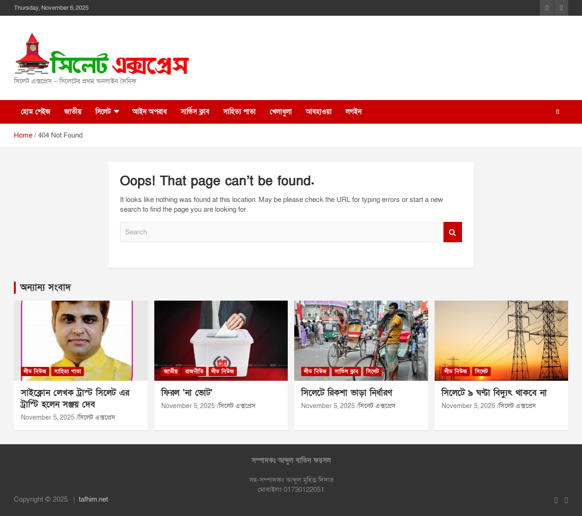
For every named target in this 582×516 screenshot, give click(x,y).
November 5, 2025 (48, 417)
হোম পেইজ (36, 111)
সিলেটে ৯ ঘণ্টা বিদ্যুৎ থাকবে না (494, 393)
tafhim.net (93, 499)
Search (452, 232)
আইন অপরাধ (150, 111)
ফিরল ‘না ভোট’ (187, 393)
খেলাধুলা (281, 111)
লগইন (353, 111)
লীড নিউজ (35, 371)
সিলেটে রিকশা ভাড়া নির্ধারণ (346, 393)
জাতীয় (73, 111)
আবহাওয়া (319, 111)
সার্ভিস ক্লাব (195, 111)
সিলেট (103, 111)
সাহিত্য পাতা (239, 111)
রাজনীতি (194, 371)
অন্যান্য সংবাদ (45, 288)
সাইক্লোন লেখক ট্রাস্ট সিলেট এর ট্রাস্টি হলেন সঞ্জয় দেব (75, 398)
